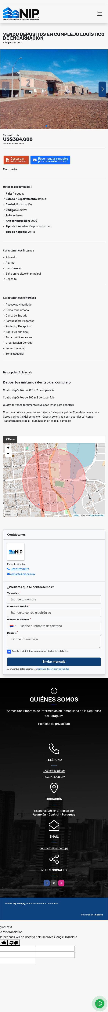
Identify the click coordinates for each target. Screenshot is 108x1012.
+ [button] (8, 448)
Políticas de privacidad (54, 724)
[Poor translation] (14, 943)
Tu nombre (13, 592)
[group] (54, 89)
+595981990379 (19, 569)
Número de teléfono (19, 619)
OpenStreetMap (96, 515)
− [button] (8, 454)
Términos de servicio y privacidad (53, 669)
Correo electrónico (18, 606)
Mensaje (12, 632)
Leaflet (76, 515)
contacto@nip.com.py (22, 574)
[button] (46, 126)
